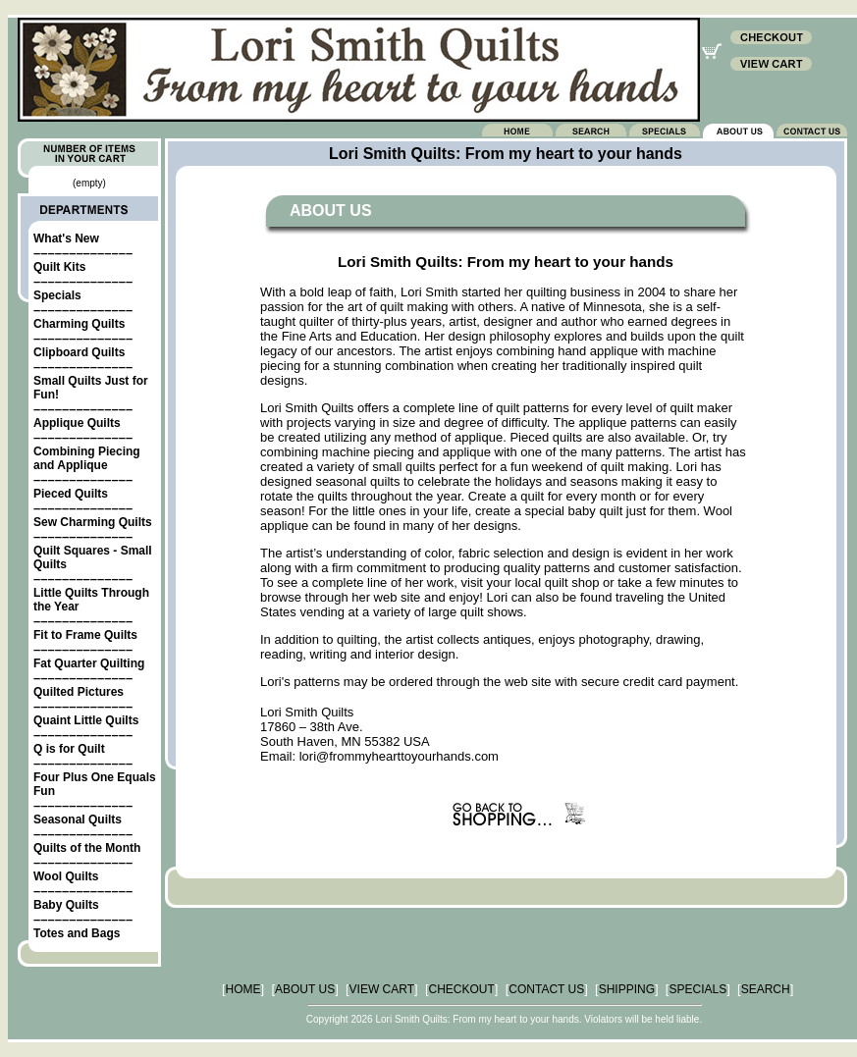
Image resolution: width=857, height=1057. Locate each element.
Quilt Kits (59, 267)
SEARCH (765, 989)
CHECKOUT (462, 989)
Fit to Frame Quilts (85, 635)
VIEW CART (381, 989)
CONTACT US (546, 989)
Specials (57, 295)
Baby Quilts (66, 905)
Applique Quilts (77, 423)
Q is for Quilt (69, 749)
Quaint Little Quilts (85, 720)
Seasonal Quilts (77, 819)
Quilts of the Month (86, 848)
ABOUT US (305, 989)
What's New (66, 238)
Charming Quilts (79, 324)
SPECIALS (697, 989)
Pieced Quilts (70, 494)
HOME (243, 989)
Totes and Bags (76, 933)
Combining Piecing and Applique (86, 458)
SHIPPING (627, 989)
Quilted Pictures (78, 692)
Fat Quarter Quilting (88, 663)
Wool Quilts (65, 876)
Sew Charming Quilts (92, 522)
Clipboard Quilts (79, 352)
